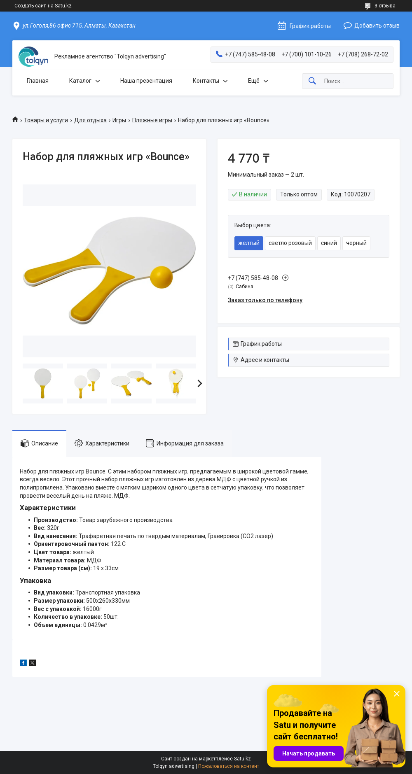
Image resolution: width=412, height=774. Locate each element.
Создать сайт (30, 6)
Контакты (206, 80)
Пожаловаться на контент (228, 766)
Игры (119, 120)
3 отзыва (385, 6)
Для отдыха (90, 120)
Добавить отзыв (377, 25)
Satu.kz (242, 759)
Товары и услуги (46, 120)
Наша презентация (146, 80)
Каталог (80, 80)
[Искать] (312, 81)
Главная (38, 80)
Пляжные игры (152, 120)
